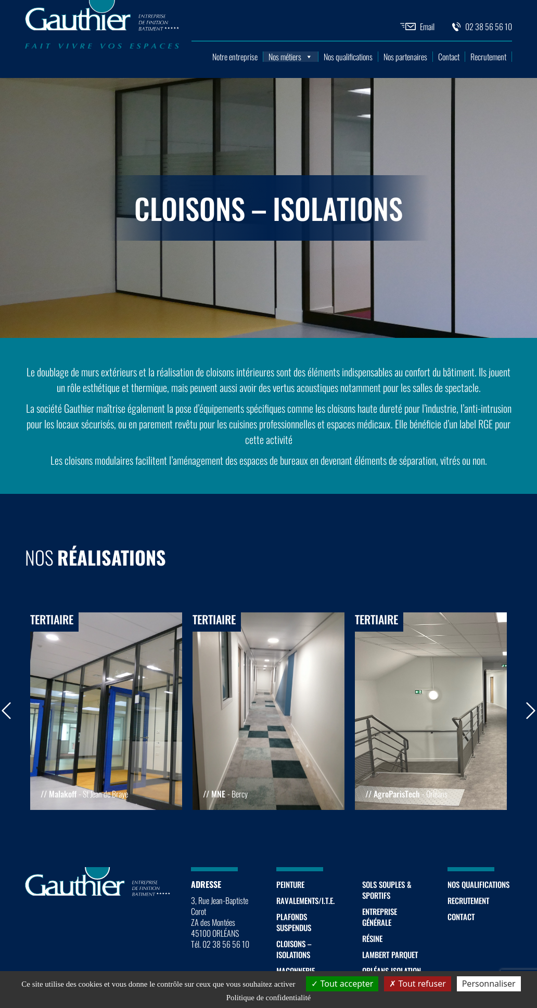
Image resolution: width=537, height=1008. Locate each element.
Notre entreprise (235, 56)
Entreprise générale (379, 917)
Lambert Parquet (390, 954)
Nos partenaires (405, 56)
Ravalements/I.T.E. (305, 900)
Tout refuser (417, 983)
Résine (372, 938)
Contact (448, 56)
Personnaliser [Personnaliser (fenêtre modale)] (489, 983)
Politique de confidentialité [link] (268, 997)
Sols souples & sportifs (387, 890)
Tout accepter (342, 983)
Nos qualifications (348, 56)
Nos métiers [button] (290, 56)
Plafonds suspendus (293, 922)
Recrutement (488, 56)
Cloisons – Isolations (293, 949)
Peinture (290, 884)
